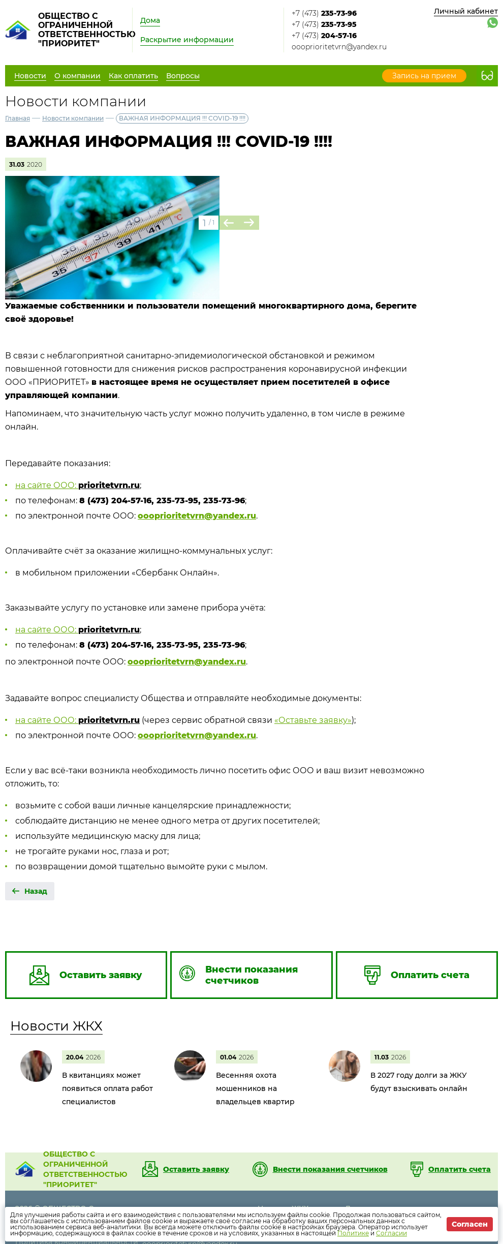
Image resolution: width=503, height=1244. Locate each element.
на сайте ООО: (46, 485)
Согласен (470, 1224)
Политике (353, 1233)
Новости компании (73, 118)
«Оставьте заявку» (313, 720)
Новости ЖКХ (56, 1026)
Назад (35, 891)
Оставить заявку (196, 1169)
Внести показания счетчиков (330, 1169)
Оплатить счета (459, 1169)
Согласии (391, 1233)
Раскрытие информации (187, 39)
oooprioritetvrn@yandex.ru (339, 46)
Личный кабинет (466, 11)
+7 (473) (324, 13)
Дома (150, 20)
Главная (17, 118)
